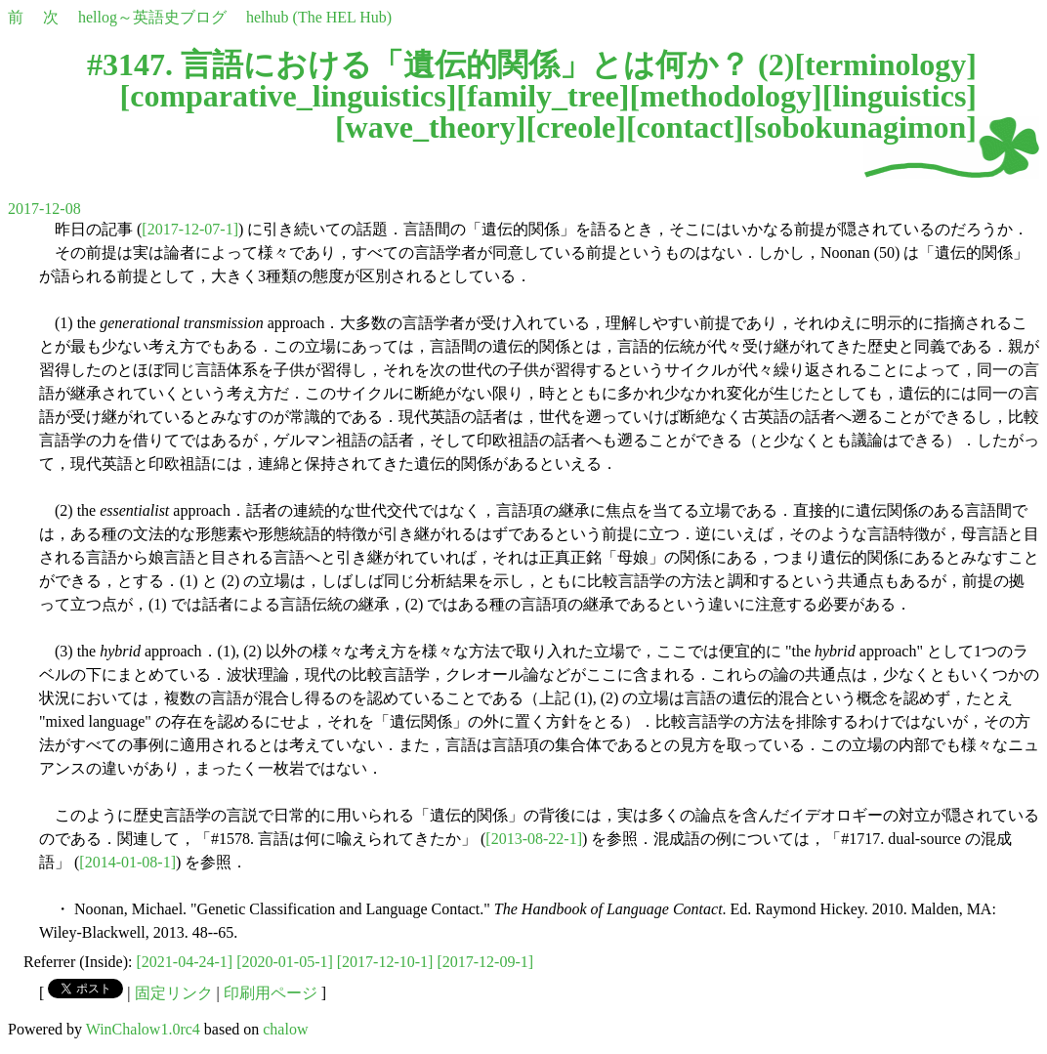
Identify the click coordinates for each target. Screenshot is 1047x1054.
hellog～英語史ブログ (152, 17)
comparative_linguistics (288, 95)
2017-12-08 (44, 208)
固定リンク (174, 993)
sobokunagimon (860, 127)
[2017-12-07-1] (190, 229)
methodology (726, 95)
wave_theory (431, 127)
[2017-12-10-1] (385, 961)
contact (685, 127)
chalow (285, 1029)
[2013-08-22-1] (533, 838)
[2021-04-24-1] (185, 961)
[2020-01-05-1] (284, 961)
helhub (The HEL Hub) (319, 17)
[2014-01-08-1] (127, 862)
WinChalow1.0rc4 (143, 1029)
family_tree (543, 95)
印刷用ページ (270, 993)
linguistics (899, 95)
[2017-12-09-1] (485, 961)
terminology (885, 64)
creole (575, 127)
